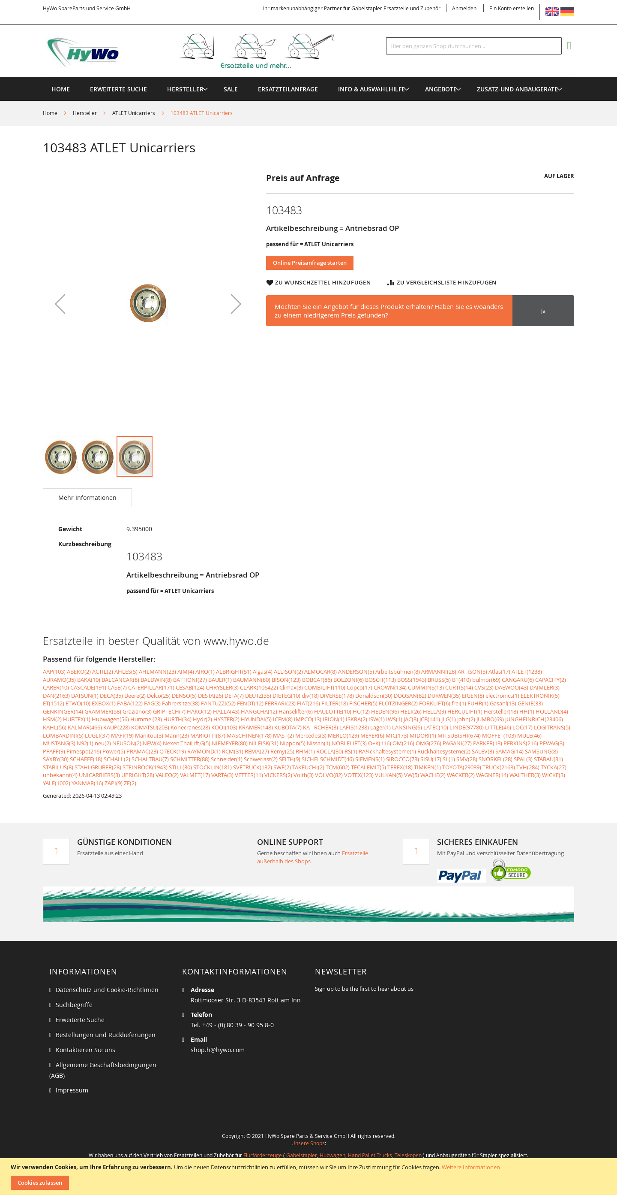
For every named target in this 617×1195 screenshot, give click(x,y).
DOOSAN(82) (410, 695)
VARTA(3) (222, 775)
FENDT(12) (250, 703)
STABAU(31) (548, 759)
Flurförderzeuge (262, 1155)
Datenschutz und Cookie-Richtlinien (107, 990)
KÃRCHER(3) (320, 727)
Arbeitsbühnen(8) (397, 671)
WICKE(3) (553, 775)
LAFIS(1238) (354, 727)
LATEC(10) (435, 727)
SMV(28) (466, 759)
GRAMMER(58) (102, 711)
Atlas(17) (499, 671)
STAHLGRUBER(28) (98, 767)
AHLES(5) (126, 671)
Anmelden (464, 8)
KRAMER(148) (256, 727)
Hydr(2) (202, 719)
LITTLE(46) (498, 727)
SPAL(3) (523, 759)
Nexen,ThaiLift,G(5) (186, 743)
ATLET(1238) (527, 671)
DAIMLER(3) (545, 687)
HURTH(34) (177, 719)
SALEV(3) (483, 751)
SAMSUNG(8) (541, 751)
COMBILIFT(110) (324, 687)
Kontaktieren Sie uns (85, 1050)
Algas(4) (263, 671)
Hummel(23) (146, 719)
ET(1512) (53, 703)
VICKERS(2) (278, 775)
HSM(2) (52, 719)
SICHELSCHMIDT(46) (328, 759)
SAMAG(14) (509, 751)
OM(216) (403, 743)
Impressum (72, 1090)
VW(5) (411, 775)
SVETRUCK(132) (252, 767)
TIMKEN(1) (427, 767)
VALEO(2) (167, 775)
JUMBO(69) (490, 719)
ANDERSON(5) (356, 671)
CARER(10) (56, 687)
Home (50, 112)
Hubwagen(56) (110, 719)
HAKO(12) (199, 711)
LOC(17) (522, 727)
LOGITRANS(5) (552, 727)
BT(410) (461, 680)
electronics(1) (502, 695)
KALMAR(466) (85, 727)
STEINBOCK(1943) (145, 767)
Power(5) (113, 751)
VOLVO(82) (329, 775)
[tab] (87, 497)
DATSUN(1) (85, 695)
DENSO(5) (184, 695)
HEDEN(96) (385, 711)
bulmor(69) (486, 680)
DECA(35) (111, 695)
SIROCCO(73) (402, 759)
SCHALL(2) (117, 759)
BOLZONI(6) (348, 680)
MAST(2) (283, 735)
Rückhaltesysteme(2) (443, 751)
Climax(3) (291, 687)
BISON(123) (286, 680)
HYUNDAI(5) (256, 719)
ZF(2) (130, 783)
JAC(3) (411, 719)
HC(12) (361, 711)
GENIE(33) (530, 703)
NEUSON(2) (126, 743)
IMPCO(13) (307, 719)
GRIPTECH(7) (169, 711)
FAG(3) (152, 703)
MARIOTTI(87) (207, 735)
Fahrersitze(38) (181, 703)
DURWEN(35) (444, 695)
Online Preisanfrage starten (310, 262)
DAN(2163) (56, 695)
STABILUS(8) (58, 767)
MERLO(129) (343, 735)
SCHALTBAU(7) (150, 759)
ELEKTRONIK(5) (540, 695)
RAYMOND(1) (204, 751)
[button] (60, 303)
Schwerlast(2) (261, 759)
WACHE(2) (433, 775)
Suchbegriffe (74, 1005)
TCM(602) (338, 767)
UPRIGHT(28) (137, 775)
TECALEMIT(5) (368, 767)
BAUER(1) (220, 680)
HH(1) (526, 711)
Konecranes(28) (190, 727)
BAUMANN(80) (251, 680)
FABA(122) (130, 703)
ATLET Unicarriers (133, 112)
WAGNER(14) (492, 775)
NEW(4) (152, 743)
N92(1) (85, 743)
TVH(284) (527, 767)
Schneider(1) (227, 759)
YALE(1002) (56, 783)
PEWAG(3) (551, 743)
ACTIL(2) (102, 671)
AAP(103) (54, 671)
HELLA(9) (434, 711)
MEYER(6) (372, 735)
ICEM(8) (283, 719)
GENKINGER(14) (63, 711)
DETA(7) (234, 695)
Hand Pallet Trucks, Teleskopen (385, 1155)
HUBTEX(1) (76, 719)
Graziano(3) (137, 711)
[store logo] (202, 51)
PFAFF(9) (54, 751)
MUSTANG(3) (59, 743)
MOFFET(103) (499, 735)
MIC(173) (397, 735)
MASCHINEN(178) (249, 735)
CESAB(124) (190, 687)
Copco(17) (359, 687)
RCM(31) (232, 751)
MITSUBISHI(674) (459, 735)
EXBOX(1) (104, 703)
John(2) (466, 719)
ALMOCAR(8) (320, 671)
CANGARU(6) (518, 680)
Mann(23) (177, 735)
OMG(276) (428, 743)
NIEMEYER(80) (230, 743)
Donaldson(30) (373, 695)
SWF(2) (282, 767)
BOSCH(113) (380, 680)
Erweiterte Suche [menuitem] (118, 89)
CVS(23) (484, 687)
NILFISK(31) (264, 743)
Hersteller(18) (501, 711)
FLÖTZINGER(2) (398, 703)
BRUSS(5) (439, 680)
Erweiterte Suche (80, 1020)
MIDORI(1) (423, 735)
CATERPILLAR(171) (151, 687)
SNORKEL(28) (495, 759)
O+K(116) (379, 743)
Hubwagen (332, 1155)
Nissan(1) (318, 743)
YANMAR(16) (87, 783)
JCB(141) (429, 719)
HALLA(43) (226, 711)
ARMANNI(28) (438, 671)
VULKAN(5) (389, 775)
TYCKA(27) (553, 767)
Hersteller (85, 112)
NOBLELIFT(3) (349, 743)
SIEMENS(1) (370, 759)
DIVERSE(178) (337, 695)
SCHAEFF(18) (86, 759)
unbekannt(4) (60, 775)
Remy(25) (282, 751)
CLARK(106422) (259, 687)
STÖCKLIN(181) (212, 767)
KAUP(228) (116, 727)
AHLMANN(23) (157, 671)
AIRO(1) (205, 671)
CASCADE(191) (88, 687)
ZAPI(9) (114, 783)
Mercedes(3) (310, 735)
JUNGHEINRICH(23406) (534, 719)
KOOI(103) (224, 727)
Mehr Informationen (87, 497)
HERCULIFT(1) (464, 711)
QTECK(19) (172, 751)
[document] (309, 1176)
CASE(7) (117, 687)
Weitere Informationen (471, 1167)
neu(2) (103, 743)
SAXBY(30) (56, 759)
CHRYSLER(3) (222, 687)
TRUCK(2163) (498, 767)
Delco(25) (159, 695)
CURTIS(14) (459, 687)
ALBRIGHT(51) (234, 671)
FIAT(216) (308, 703)
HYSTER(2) (226, 719)
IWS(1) (394, 719)
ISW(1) (376, 719)
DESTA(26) (210, 695)
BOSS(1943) (411, 680)
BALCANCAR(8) (120, 680)
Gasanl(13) (503, 703)
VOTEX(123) (359, 775)
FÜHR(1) (477, 703)
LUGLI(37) (97, 735)
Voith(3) (304, 775)
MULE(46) (529, 735)
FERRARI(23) (280, 703)
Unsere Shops (308, 1143)
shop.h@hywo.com (218, 1050)
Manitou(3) (149, 735)
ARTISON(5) (472, 671)
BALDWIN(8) (156, 680)
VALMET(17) (195, 775)
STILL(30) (180, 767)
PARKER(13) (487, 743)
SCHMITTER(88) (190, 759)
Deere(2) (135, 695)
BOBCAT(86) (317, 680)
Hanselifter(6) (296, 711)
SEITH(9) (289, 759)
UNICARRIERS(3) (99, 775)
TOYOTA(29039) (461, 767)
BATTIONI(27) (190, 680)
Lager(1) (380, 727)
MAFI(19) (122, 735)
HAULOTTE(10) (332, 711)
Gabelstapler (301, 1155)
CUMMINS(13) (426, 687)
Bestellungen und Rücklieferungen (106, 1035)
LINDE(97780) (466, 727)
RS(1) (350, 751)
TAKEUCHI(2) (308, 767)
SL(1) (449, 759)
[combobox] (474, 45)
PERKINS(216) (520, 743)
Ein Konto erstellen (511, 8)
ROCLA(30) (329, 751)
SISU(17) (430, 759)
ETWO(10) (78, 703)
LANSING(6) (407, 727)
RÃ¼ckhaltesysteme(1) (387, 751)
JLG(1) (448, 719)
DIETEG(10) (286, 695)
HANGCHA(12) (259, 711)
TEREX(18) (400, 767)
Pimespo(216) (83, 751)
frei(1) (459, 703)
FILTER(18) (334, 703)
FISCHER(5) (363, 703)
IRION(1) (333, 719)
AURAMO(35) (59, 680)
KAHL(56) (54, 727)
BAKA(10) (88, 680)
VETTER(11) (249, 775)
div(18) (310, 695)
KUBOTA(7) (288, 727)
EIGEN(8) (473, 695)
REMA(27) (257, 751)
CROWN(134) (390, 687)
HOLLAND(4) (552, 711)
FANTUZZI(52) (218, 703)
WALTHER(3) (525, 775)
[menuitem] (185, 89)
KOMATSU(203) (150, 727)
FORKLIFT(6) (434, 703)
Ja (543, 311)
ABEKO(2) (79, 671)
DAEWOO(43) (511, 687)
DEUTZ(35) (258, 695)
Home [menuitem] (60, 89)
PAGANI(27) (457, 743)
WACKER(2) (461, 775)
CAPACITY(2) (550, 680)
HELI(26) (411, 711)
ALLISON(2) (288, 671)
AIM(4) (185, 671)
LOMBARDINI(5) (63, 735)
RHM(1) (305, 751)
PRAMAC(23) (142, 751)
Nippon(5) (293, 743)
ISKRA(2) (356, 719)
